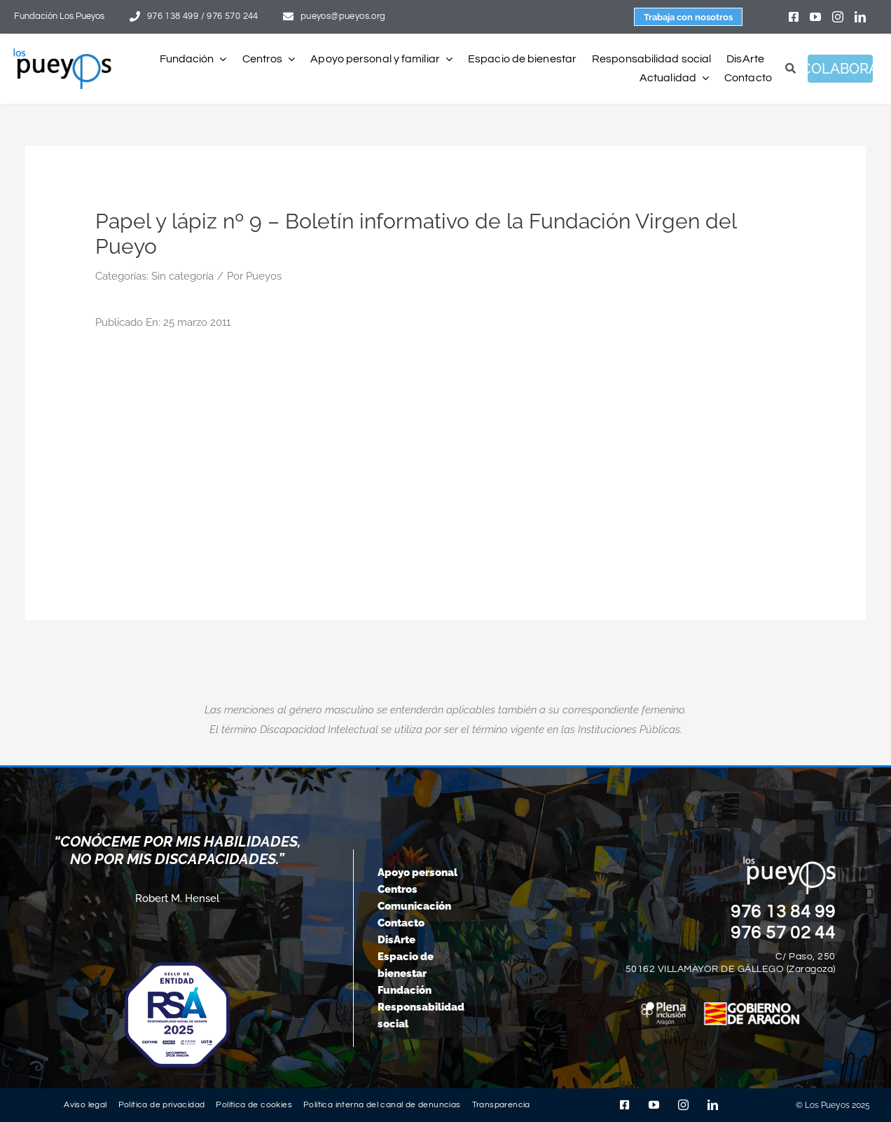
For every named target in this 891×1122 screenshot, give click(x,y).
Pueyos (264, 276)
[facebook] (794, 16)
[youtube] (815, 16)
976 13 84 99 (783, 912)
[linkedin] (860, 16)
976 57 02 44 (783, 933)
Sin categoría (182, 276)
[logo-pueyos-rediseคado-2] (62, 53)
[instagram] (837, 16)
